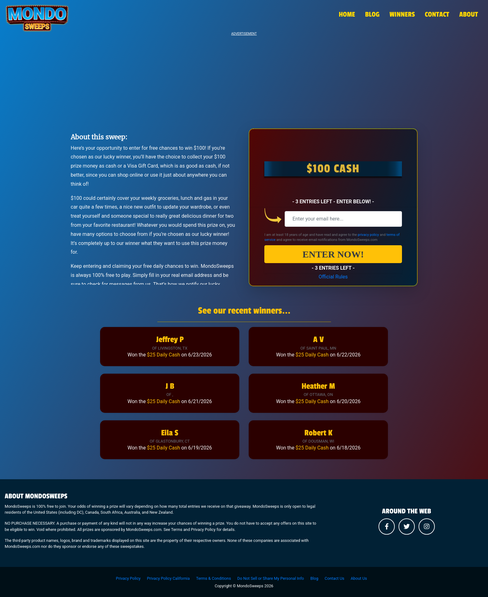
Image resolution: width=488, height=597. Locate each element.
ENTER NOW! (333, 254)
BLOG (372, 14)
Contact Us (334, 578)
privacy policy (368, 235)
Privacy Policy (128, 578)
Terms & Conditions (213, 578)
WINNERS (402, 14)
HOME (347, 14)
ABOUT (468, 14)
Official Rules (333, 277)
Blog (314, 578)
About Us (359, 578)
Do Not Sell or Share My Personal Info (270, 578)
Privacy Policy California (168, 578)
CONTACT (437, 14)
